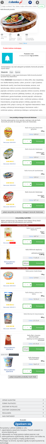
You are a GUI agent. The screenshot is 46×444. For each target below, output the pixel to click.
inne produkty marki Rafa (23, 218)
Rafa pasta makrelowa (34, 271)
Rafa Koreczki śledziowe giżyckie (33, 128)
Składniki (4, 72)
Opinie (17, 72)
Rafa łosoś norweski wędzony (34, 229)
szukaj (41, 6)
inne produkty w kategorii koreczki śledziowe (23, 117)
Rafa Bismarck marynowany (34, 314)
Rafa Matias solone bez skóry (33, 293)
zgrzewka (14, 354)
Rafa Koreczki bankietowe (34, 171)
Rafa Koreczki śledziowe (33, 149)
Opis (11, 72)
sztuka (4, 354)
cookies (19, 428)
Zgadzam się (23, 424)
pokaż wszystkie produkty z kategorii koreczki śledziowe (23, 212)
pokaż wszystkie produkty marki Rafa (23, 377)
